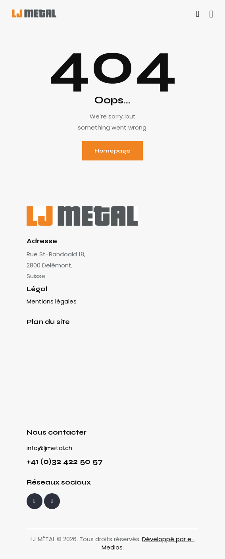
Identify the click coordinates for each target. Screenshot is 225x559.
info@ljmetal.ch (49, 448)
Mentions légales (52, 301)
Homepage (112, 150)
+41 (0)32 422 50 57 (65, 461)
